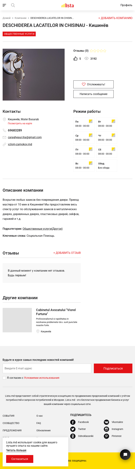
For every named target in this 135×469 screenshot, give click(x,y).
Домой (7, 18)
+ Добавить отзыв (67, 252)
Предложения (12, 430)
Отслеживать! (93, 84)
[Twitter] (78, 429)
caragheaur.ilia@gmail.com (25, 137)
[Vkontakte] (113, 422)
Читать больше (16, 450)
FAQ (38, 423)
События (8, 415)
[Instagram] (113, 429)
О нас (39, 415)
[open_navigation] (5, 5)
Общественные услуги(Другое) (43, 228)
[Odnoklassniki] (81, 436)
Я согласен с (15, 377)
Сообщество (11, 423)
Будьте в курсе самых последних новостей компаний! (38, 359)
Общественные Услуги (19, 33)
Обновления (43, 430)
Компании (20, 18)
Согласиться (19, 459)
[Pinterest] (113, 436)
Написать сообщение (93, 94)
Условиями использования (41, 377)
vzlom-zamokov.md (20, 144)
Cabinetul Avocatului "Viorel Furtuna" (56, 312)
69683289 (15, 130)
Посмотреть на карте (20, 123)
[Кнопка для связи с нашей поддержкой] (125, 454)
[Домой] (67, 5)
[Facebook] (79, 422)
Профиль (126, 5)
